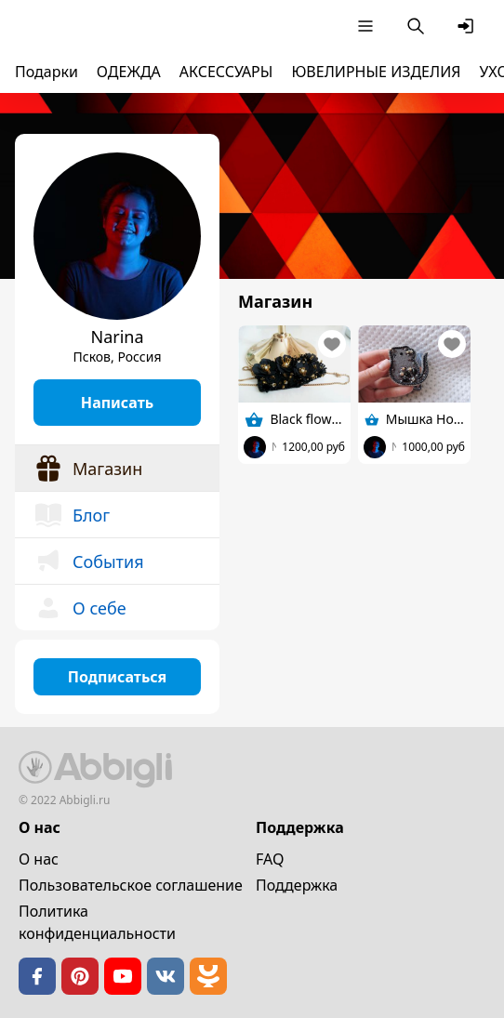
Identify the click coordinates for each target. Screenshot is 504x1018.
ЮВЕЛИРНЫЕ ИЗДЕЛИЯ (375, 71)
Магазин (87, 468)
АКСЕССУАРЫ (226, 71)
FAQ (270, 859)
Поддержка (297, 885)
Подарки (46, 71)
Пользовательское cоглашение (131, 885)
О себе (79, 608)
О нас (39, 859)
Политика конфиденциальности (97, 922)
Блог (71, 515)
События (88, 561)
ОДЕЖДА (129, 71)
